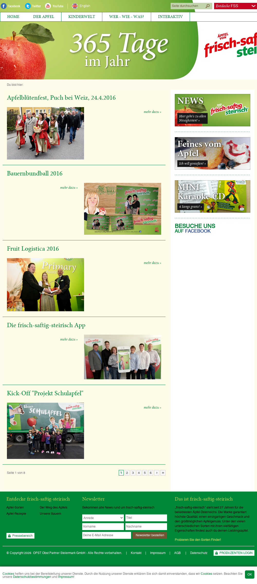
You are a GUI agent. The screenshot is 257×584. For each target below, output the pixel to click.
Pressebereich (22, 535)
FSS (227, 6)
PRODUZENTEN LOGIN (236, 552)
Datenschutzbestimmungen (32, 576)
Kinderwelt (81, 16)
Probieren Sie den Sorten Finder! (198, 539)
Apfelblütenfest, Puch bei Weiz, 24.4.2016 (61, 97)
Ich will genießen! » (192, 164)
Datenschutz (198, 552)
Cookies (8, 573)
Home (13, 16)
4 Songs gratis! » (190, 207)
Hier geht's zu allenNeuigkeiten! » (192, 118)
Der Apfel (43, 16)
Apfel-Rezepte (16, 513)
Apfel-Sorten (15, 507)
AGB (177, 552)
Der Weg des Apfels (53, 507)
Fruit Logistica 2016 (33, 248)
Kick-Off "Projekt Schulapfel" (45, 393)
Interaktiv (170, 16)
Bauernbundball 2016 (34, 173)
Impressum (66, 576)
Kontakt (136, 552)
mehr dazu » (152, 112)
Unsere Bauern (50, 513)
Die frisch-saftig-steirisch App (46, 325)
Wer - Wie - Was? (126, 16)
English (85, 5)
